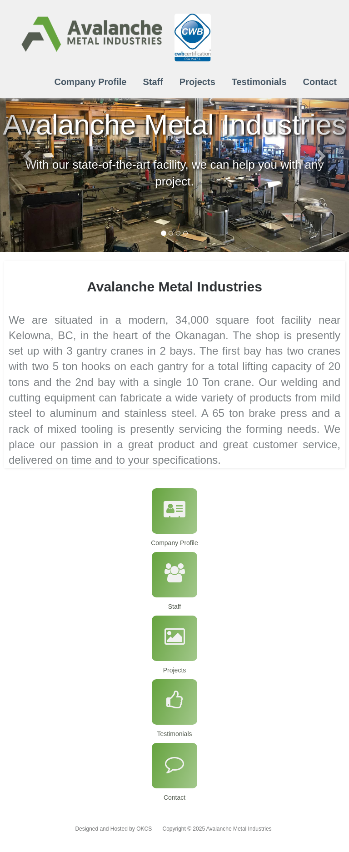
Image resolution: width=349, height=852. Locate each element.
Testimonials (259, 82)
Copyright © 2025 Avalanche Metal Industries (217, 829)
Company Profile (90, 82)
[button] (26, 153)
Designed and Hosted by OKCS (113, 829)
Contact (320, 82)
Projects (197, 82)
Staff (153, 82)
